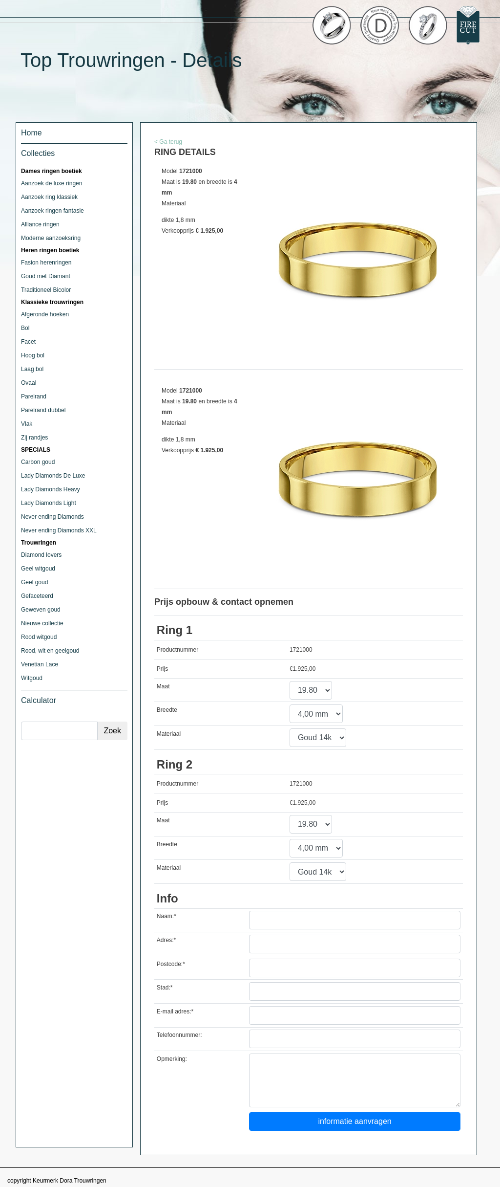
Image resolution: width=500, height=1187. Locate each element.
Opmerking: (172, 1058)
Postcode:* (171, 964)
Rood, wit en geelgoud (50, 650)
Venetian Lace (39, 664)
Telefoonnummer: (179, 1035)
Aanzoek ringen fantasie (52, 210)
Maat (163, 686)
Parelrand (33, 396)
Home (31, 133)
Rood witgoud (39, 637)
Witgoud (31, 678)
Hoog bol (32, 355)
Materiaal (169, 733)
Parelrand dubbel (43, 410)
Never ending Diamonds (52, 516)
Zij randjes (34, 437)
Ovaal (28, 382)
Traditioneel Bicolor (46, 289)
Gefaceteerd (37, 596)
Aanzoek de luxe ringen (51, 183)
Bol (25, 328)
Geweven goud (41, 609)
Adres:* (166, 940)
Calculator (38, 700)
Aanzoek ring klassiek (49, 197)
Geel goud (34, 582)
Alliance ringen (40, 224)
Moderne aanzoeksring (51, 238)
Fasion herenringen (46, 262)
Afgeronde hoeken (45, 314)
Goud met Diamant (45, 276)
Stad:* (165, 987)
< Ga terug (168, 141)
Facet (28, 341)
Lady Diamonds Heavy (50, 489)
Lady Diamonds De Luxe (53, 475)
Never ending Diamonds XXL (59, 530)
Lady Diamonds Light (48, 503)
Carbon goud (38, 462)
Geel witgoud (38, 568)
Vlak (26, 423)
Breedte (167, 709)
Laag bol (32, 369)
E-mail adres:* (175, 1011)
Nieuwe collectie (42, 623)
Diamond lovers (41, 554)
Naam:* (166, 916)
